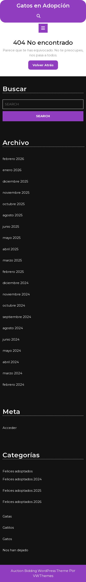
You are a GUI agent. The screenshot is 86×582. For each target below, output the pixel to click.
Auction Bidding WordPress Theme (40, 571)
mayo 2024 (12, 351)
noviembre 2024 (16, 294)
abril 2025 (11, 249)
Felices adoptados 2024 (22, 479)
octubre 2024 (14, 305)
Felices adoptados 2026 (22, 502)
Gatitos (8, 527)
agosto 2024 (13, 328)
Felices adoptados (18, 471)
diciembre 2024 (15, 283)
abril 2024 (11, 362)
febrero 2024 (13, 384)
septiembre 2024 (17, 317)
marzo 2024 (12, 373)
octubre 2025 (14, 204)
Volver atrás (45, 66)
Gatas (7, 516)
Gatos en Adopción (43, 5)
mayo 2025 (12, 238)
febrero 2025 (13, 272)
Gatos (7, 539)
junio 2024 (11, 339)
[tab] (43, 28)
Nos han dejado (15, 550)
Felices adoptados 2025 (22, 490)
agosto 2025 (13, 215)
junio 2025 (11, 226)
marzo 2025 (12, 260)
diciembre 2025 (15, 181)
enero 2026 (12, 170)
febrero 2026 (13, 159)
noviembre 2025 (16, 192)
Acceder (10, 428)
